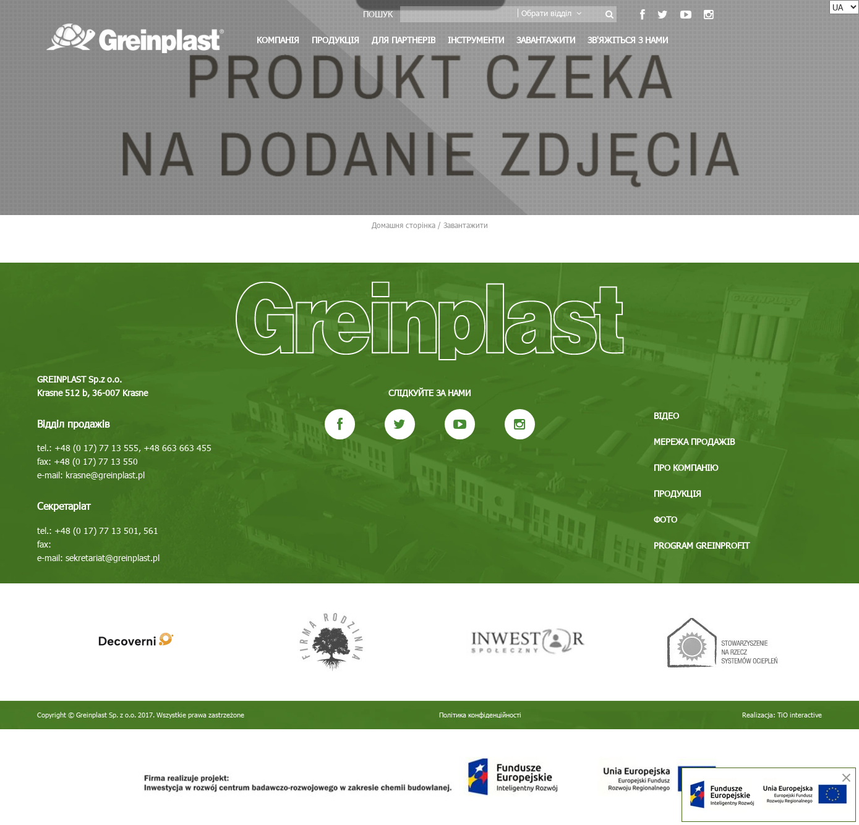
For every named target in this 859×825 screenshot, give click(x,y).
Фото (665, 519)
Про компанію (686, 467)
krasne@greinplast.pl (105, 475)
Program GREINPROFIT (702, 545)
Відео (666, 415)
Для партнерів (403, 40)
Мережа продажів (694, 441)
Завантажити (545, 40)
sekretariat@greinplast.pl (113, 558)
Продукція (335, 40)
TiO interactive (799, 715)
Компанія (278, 40)
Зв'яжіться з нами (628, 40)
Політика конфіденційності (480, 715)
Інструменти (476, 40)
